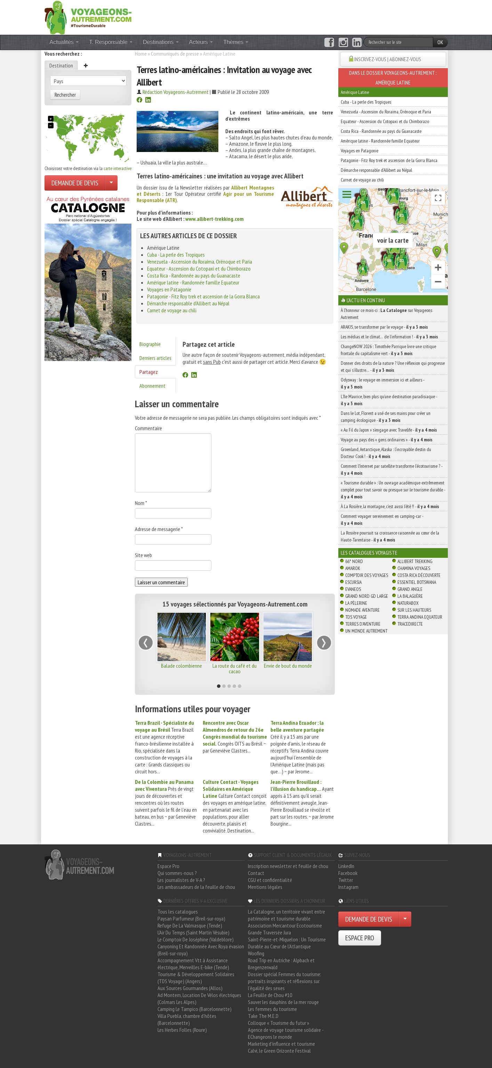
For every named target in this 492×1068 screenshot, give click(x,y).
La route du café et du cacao (234, 668)
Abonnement (152, 385)
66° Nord (354, 561)
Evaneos (353, 589)
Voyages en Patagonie (169, 289)
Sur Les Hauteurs (414, 610)
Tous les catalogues (178, 911)
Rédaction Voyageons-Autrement (176, 91)
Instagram (348, 886)
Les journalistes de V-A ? (181, 879)
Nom (141, 502)
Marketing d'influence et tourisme (281, 1043)
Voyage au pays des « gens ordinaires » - (387, 439)
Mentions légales (265, 886)
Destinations (161, 42)
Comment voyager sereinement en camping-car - (382, 519)
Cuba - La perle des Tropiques (176, 254)
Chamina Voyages (413, 568)
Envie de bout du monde (288, 665)
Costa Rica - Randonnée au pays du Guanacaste (193, 275)
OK (440, 42)
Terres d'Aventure (362, 624)
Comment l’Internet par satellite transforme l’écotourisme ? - (391, 469)
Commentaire (148, 428)
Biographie (150, 343)
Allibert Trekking (414, 561)
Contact (256, 872)
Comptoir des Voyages (366, 575)
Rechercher (65, 94)
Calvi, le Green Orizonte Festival (279, 1050)
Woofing (256, 953)
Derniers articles (155, 357)
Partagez (148, 371)
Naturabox (408, 603)
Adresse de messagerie (159, 528)
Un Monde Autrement (366, 631)
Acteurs (201, 42)
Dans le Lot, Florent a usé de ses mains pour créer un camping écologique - (385, 416)
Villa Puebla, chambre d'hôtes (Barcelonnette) (187, 1019)
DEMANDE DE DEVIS (74, 182)
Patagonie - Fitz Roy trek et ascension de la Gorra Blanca (203, 296)
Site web (143, 555)
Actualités (64, 42)
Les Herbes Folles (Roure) (182, 1029)
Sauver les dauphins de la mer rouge (283, 1001)
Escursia (353, 582)
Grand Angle (409, 589)
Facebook (347, 872)
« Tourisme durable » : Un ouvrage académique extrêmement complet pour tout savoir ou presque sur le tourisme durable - (393, 490)
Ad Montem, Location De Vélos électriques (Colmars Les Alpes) (199, 998)
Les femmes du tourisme (272, 1008)
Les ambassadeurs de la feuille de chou (196, 886)
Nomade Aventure (362, 610)
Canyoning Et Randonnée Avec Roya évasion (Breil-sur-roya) (201, 950)
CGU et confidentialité (270, 879)
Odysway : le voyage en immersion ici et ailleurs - (382, 383)
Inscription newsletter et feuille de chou (288, 865)
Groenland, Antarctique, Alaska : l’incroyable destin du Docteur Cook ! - (386, 452)
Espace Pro (168, 865)
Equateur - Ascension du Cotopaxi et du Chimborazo (199, 268)
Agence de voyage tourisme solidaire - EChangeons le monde (285, 1033)
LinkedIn (346, 865)
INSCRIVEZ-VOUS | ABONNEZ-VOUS (387, 59)
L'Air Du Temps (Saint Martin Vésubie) (193, 932)
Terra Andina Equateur (419, 617)
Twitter (345, 879)
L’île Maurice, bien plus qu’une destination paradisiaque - (389, 400)
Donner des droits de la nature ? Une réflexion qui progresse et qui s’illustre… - (393, 366)
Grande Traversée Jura (269, 932)
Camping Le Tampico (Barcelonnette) (195, 1008)
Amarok (352, 568)
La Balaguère (410, 596)
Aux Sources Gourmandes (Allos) (190, 988)
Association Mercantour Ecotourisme (285, 925)
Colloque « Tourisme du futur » (278, 1022)
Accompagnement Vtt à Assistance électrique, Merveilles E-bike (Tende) (193, 964)
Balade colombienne (181, 665)
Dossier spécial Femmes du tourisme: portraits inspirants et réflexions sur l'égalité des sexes (284, 981)
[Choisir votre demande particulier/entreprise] (111, 183)
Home (141, 53)
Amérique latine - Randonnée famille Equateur (193, 282)
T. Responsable (110, 42)
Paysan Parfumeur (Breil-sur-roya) (191, 918)
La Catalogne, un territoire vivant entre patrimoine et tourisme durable (286, 915)
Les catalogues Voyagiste (369, 552)
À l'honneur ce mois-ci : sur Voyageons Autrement (386, 313)
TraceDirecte (410, 624)
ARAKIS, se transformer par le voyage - (384, 327)
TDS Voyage (356, 617)
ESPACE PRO (359, 937)
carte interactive (117, 168)
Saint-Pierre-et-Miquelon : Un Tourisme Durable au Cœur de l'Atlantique (287, 943)
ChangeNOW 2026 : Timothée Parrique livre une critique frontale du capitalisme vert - (388, 349)
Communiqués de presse (175, 53)
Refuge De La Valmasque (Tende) (190, 925)
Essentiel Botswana (416, 582)
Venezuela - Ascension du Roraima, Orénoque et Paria (199, 261)
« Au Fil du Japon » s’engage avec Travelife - (389, 430)
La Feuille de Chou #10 (270, 994)
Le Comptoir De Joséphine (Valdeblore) (196, 939)
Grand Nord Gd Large (366, 596)
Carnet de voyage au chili (171, 310)
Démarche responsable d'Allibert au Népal (188, 303)
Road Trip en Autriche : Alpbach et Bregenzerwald (281, 964)
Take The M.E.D (263, 1015)
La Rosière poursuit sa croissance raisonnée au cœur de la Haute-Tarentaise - (390, 536)
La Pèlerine (356, 603)
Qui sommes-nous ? (177, 872)
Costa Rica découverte (419, 575)
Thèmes (235, 42)
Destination (61, 65)
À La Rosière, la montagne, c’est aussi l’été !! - (390, 506)
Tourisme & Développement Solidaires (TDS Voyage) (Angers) (196, 978)
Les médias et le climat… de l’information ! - (389, 337)
